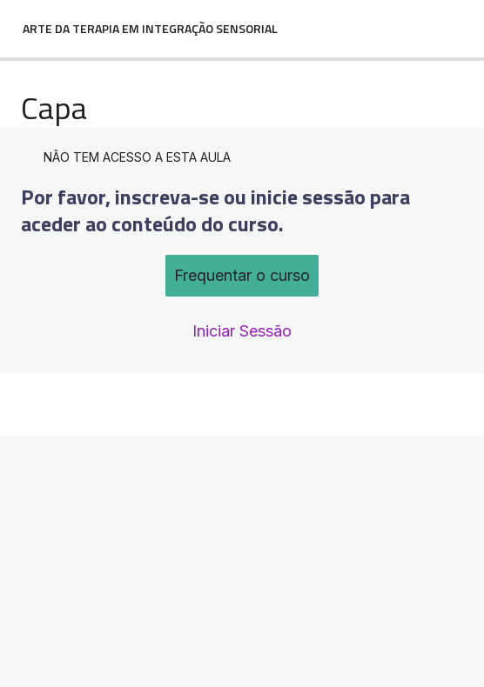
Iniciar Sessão (242, 331)
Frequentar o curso (242, 275)
